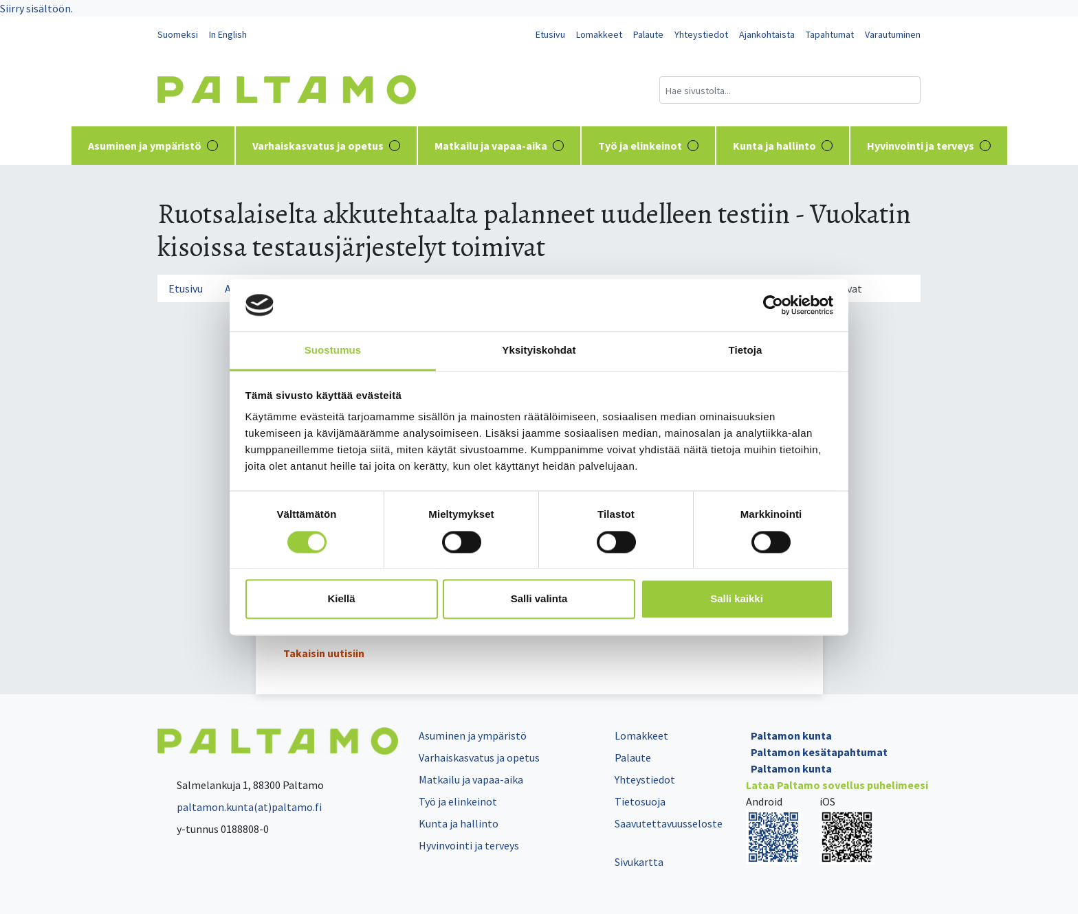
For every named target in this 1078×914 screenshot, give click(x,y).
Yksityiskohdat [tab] (538, 350)
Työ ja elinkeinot (648, 145)
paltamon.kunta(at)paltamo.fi (239, 807)
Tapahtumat (830, 34)
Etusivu (550, 34)
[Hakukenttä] (790, 90)
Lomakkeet (599, 34)
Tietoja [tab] (745, 350)
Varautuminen (893, 34)
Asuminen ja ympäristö (153, 145)
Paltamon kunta (791, 735)
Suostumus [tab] (333, 350)
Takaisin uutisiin (323, 653)
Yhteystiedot (701, 34)
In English (228, 34)
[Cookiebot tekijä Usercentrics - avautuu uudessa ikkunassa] (773, 305)
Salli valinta (539, 599)
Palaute (648, 34)
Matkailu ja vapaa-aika (499, 145)
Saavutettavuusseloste (669, 823)
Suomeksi (177, 34)
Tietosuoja (640, 801)
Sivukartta (639, 862)
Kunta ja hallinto (783, 145)
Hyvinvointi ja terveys (929, 145)
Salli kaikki (736, 599)
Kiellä (341, 599)
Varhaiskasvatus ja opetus (326, 145)
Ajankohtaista (767, 34)
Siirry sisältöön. (36, 8)
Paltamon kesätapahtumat (819, 752)
